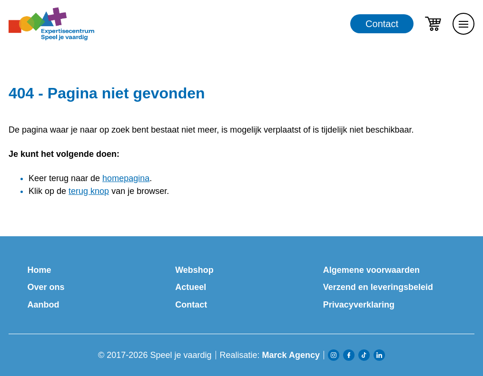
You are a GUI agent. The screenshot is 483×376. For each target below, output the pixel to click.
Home (39, 270)
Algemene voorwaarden (371, 270)
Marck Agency (291, 355)
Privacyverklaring (358, 304)
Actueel (190, 287)
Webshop (194, 270)
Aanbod (43, 304)
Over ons (46, 287)
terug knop (89, 191)
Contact (381, 24)
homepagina (125, 178)
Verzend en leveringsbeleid (378, 287)
